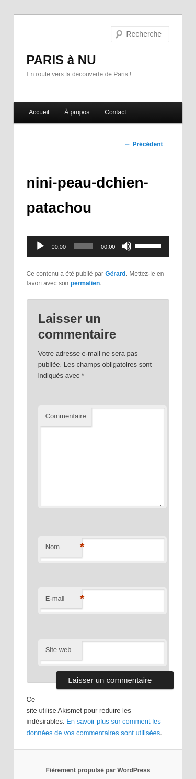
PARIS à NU (61, 60)
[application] (98, 246)
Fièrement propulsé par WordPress (98, 770)
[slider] (83, 246)
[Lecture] (40, 246)
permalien (85, 283)
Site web (58, 650)
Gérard (115, 273)
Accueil (39, 112)
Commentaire (65, 416)
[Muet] (126, 246)
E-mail (63, 599)
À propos (76, 112)
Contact (115, 112)
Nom (63, 547)
